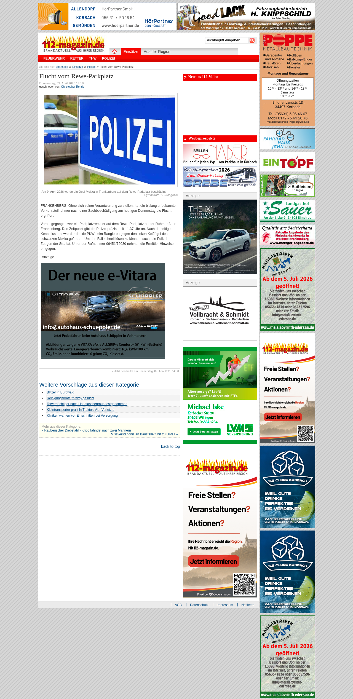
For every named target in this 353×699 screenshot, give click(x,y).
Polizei (91, 66)
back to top (170, 446)
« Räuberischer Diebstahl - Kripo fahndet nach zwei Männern (86, 430)
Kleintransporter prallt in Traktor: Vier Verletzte (80, 410)
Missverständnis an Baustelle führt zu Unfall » (144, 434)
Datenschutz (199, 605)
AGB (178, 605)
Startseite (62, 66)
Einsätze (77, 66)
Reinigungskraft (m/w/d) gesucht (70, 398)
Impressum (225, 605)
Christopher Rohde (72, 86)
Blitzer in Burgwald (60, 392)
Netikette (247, 605)
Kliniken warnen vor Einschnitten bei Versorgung (82, 415)
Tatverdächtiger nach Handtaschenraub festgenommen (87, 404)
